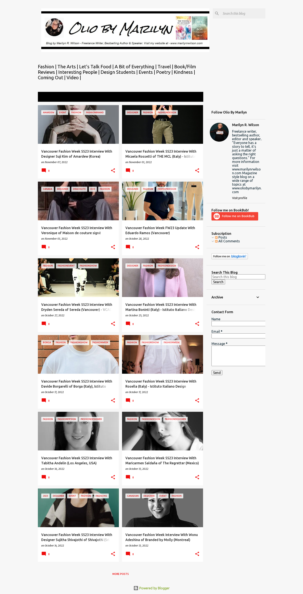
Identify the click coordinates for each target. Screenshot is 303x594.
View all (194, 97)
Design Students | (120, 72)
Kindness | (184, 72)
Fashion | (47, 66)
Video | (73, 77)
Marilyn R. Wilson (245, 125)
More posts (120, 574)
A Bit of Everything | (136, 66)
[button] (113, 171)
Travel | (166, 66)
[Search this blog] (243, 13)
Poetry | (165, 72)
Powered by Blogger (151, 588)
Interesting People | (79, 72)
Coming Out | (52, 77)
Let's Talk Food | (97, 66)
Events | (147, 72)
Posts (221, 237)
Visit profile (239, 198)
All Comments (227, 241)
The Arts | (68, 66)
